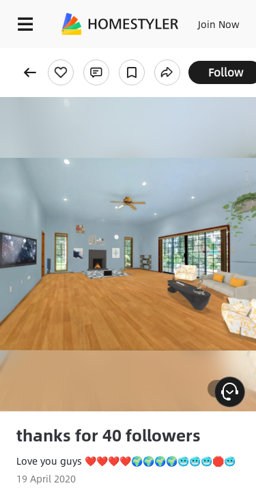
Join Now (219, 23)
